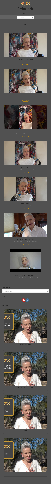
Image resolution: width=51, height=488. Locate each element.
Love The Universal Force (25, 136)
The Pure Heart (25, 172)
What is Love (25, 100)
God (29, 246)
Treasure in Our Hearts (25, 60)
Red (25, 426)
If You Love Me (25, 208)
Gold (25, 469)
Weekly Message (32, 102)
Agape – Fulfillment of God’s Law (25, 279)
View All (46, 478)
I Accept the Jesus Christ (25, 383)
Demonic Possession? (25, 340)
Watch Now (25, 64)
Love (34, 62)
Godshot (30, 62)
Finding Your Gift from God (25, 243)
